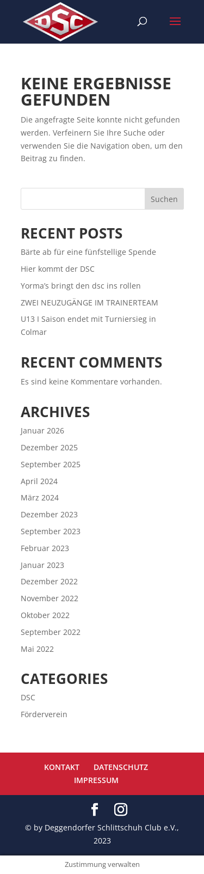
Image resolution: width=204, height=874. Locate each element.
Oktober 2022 (45, 615)
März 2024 (40, 497)
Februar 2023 (45, 548)
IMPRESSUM (96, 780)
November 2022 (49, 598)
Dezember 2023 (49, 514)
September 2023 (51, 531)
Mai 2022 (37, 649)
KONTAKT (61, 767)
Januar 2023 (42, 565)
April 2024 (39, 481)
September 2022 (51, 632)
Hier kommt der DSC (58, 269)
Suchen (164, 199)
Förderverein (44, 714)
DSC (28, 697)
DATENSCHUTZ (121, 767)
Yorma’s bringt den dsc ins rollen (81, 285)
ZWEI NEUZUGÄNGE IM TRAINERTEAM (89, 302)
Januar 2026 (42, 430)
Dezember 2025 (49, 447)
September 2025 (51, 464)
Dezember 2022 (49, 581)
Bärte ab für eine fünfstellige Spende (88, 252)
